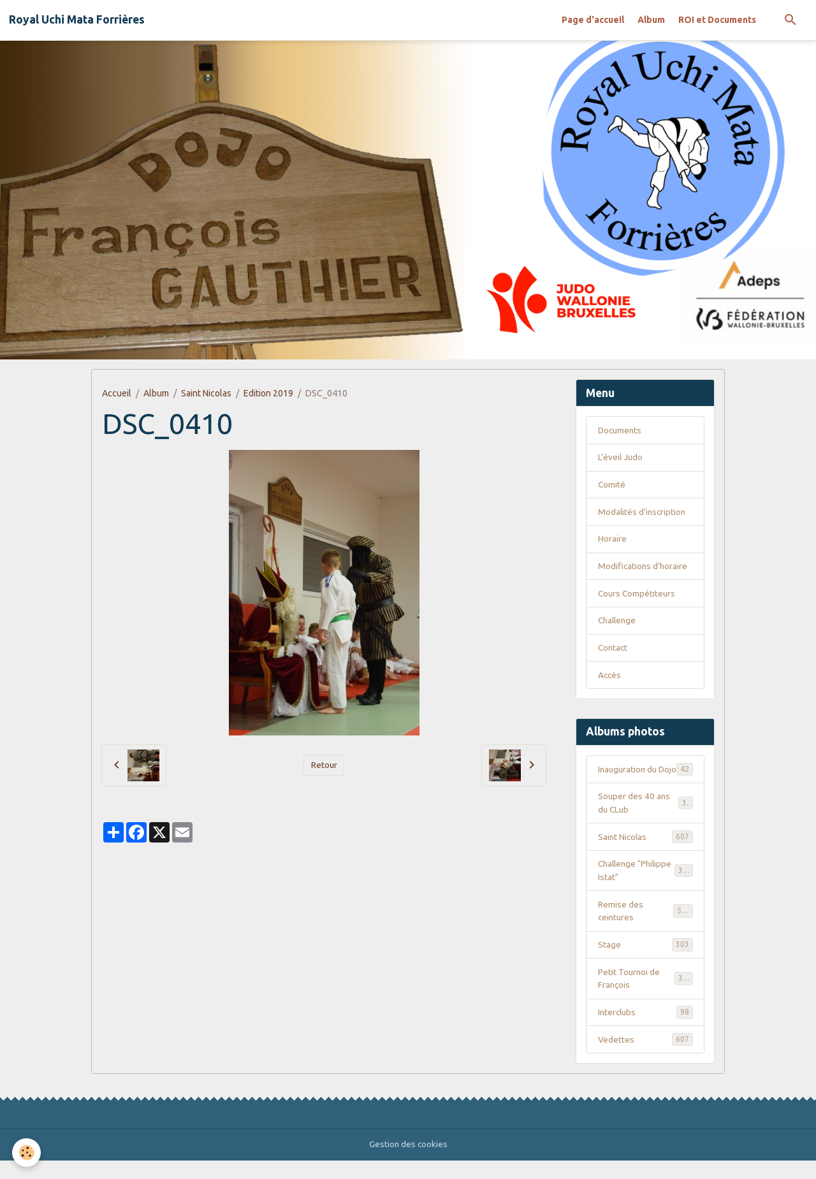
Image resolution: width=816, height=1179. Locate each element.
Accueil (116, 393)
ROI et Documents (717, 20)
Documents (621, 430)
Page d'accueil (593, 20)
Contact (613, 649)
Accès (610, 677)
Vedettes (645, 1057)
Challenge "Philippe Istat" (645, 887)
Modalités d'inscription (643, 512)
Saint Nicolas (206, 393)
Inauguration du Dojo (645, 778)
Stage (645, 961)
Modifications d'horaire (643, 567)
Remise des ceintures (645, 927)
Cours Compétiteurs (638, 595)
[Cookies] (27, 1152)
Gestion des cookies (408, 1162)
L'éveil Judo (621, 457)
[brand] (77, 19)
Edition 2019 (268, 393)
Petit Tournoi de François (645, 996)
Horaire (612, 540)
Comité (612, 485)
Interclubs (645, 1029)
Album (651, 20)
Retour (323, 765)
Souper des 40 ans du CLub (645, 818)
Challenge (618, 622)
